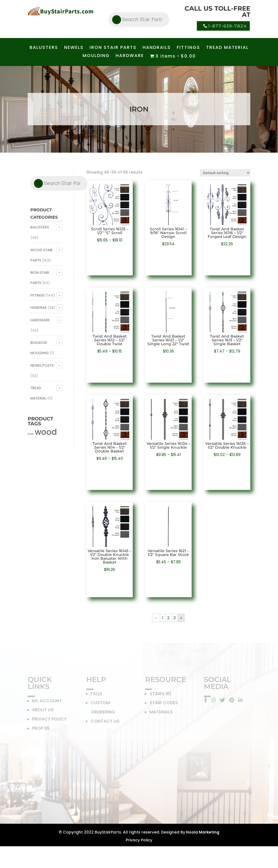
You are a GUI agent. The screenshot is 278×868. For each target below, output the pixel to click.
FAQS (96, 694)
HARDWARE (130, 56)
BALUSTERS (44, 48)
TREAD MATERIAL (227, 48)
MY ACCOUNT (47, 702)
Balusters (39, 227)
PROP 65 (41, 729)
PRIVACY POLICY (49, 720)
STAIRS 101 (160, 694)
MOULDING (96, 56)
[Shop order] (225, 173)
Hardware (40, 320)
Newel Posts (42, 365)
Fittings (37, 295)
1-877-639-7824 (227, 26)
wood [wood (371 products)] (46, 432)
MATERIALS (161, 713)
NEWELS (74, 48)
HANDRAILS (157, 48)
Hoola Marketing (202, 832)
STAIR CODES (164, 704)
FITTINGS (188, 48)
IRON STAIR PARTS (113, 48)
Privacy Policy (139, 840)
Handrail (38, 307)
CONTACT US (105, 722)
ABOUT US (43, 711)
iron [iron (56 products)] (31, 434)
